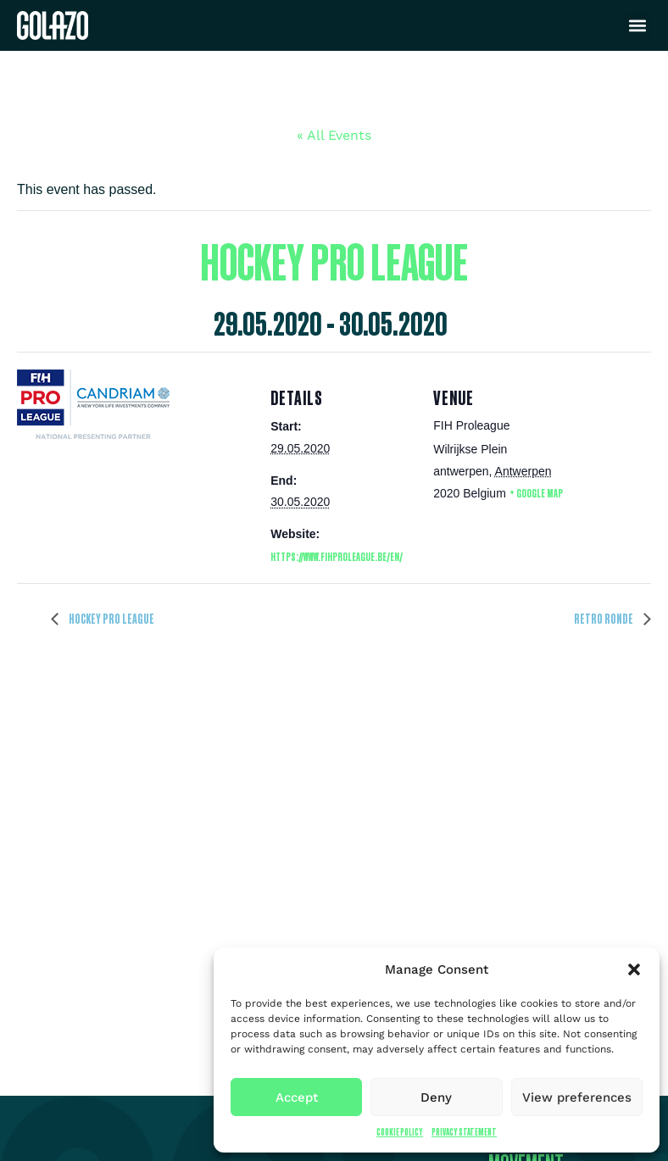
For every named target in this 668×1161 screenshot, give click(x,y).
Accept (297, 1097)
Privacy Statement (464, 1131)
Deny (436, 1097)
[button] (634, 969)
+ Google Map (536, 493)
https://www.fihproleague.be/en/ (336, 556)
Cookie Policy (399, 1131)
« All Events (334, 135)
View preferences (577, 1097)
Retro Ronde (604, 618)
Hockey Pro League (110, 618)
